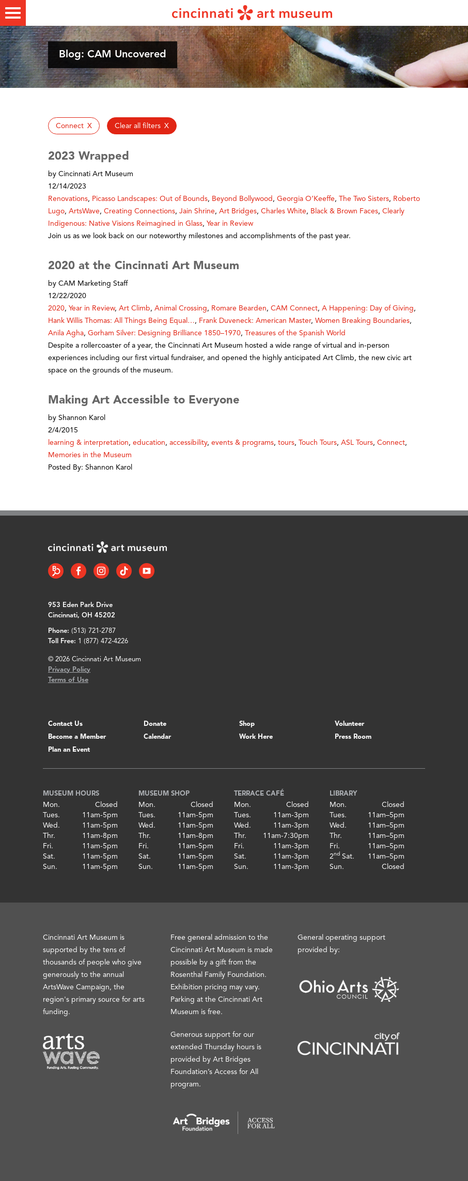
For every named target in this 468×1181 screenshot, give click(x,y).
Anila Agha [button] (66, 333)
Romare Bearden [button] (239, 308)
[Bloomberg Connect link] (56, 571)
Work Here (256, 737)
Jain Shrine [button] (197, 211)
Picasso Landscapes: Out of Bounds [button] (150, 199)
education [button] (149, 442)
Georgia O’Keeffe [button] (306, 199)
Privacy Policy (69, 669)
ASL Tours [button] (357, 442)
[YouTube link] (146, 571)
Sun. (50, 867)
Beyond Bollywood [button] (242, 199)
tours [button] (286, 442)
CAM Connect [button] (294, 308)
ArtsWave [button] (84, 211)
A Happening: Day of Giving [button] (368, 308)
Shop (247, 724)
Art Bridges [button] (238, 211)
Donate (155, 724)
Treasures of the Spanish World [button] (295, 333)
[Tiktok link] (124, 571)
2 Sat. (342, 856)
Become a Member (77, 737)
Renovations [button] (68, 199)
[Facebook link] (78, 571)
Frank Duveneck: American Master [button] (255, 320)
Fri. (48, 846)
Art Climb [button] (134, 308)
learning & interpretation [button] (88, 442)
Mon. (51, 805)
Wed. (51, 825)
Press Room (353, 737)
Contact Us (65, 724)
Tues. (51, 815)
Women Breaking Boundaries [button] (362, 320)
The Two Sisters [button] (364, 199)
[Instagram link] (101, 571)
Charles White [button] (283, 211)
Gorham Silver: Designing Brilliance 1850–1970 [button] (164, 333)
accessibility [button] (188, 442)
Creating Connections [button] (139, 211)
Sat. (49, 856)
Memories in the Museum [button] (90, 455)
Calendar (157, 737)
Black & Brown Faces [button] (344, 211)
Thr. (49, 836)
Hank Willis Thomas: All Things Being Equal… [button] (121, 320)
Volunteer (349, 724)
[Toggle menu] (13, 13)
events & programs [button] (242, 442)
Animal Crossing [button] (180, 308)
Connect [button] (391, 442)
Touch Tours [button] (318, 442)
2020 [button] (56, 308)
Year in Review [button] (230, 223)
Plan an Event (69, 750)
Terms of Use (68, 680)
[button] (74, 125)
